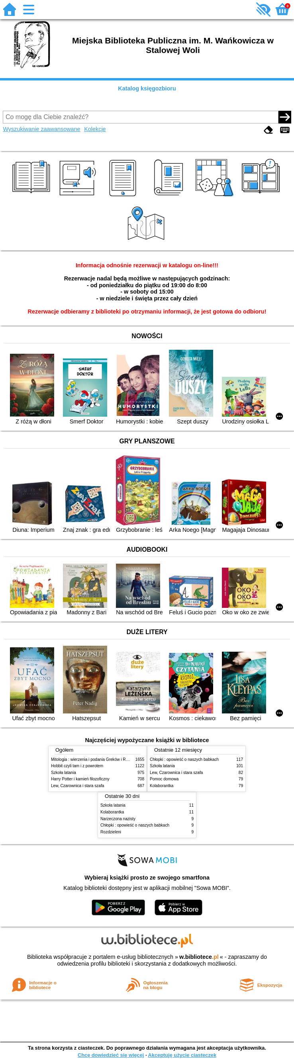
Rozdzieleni (110, 832)
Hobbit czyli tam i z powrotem (77, 766)
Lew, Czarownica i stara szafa (77, 786)
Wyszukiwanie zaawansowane (41, 129)
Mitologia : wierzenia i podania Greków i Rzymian (95, 759)
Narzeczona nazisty (117, 819)
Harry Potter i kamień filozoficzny (80, 779)
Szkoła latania (63, 772)
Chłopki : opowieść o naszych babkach (184, 759)
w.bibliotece (199, 957)
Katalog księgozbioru (147, 88)
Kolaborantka (161, 786)
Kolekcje (95, 129)
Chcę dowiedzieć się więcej (111, 1055)
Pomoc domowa (164, 779)
